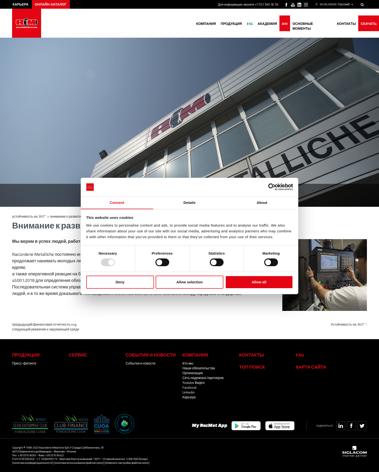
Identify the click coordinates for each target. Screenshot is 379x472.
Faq (300, 354)
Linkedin (188, 392)
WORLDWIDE (333, 4)
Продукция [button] (231, 23)
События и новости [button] (151, 354)
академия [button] (267, 23)
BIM (285, 23)
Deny (120, 282)
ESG (250, 23)
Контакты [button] (346, 23)
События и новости (140, 363)
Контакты (251, 354)
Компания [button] (206, 23)
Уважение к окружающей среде (55, 329)
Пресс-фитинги (24, 363)
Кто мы (187, 363)
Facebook (189, 387)
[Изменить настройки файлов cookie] (126, 463)
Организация (192, 372)
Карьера (189, 397)
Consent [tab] (117, 202)
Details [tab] (189, 202)
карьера (21, 4)
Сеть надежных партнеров (203, 377)
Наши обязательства (198, 368)
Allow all (259, 282)
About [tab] (262, 202)
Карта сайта (311, 367)
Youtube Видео (193, 382)
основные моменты (312, 23)
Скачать (369, 23)
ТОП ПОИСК (252, 367)
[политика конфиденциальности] (32, 463)
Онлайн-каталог (51, 4)
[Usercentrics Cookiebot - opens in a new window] (272, 187)
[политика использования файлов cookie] (79, 463)
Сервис (78, 354)
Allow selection (189, 282)
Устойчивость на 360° (29, 216)
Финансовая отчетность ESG (54, 324)
